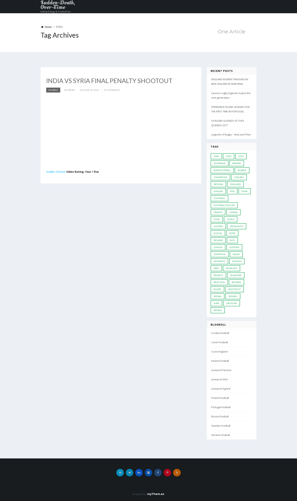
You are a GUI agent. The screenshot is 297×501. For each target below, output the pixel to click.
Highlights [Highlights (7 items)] (236, 226)
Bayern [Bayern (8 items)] (236, 163)
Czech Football (219, 342)
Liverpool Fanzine (221, 370)
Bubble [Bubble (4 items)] (242, 170)
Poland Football (220, 398)
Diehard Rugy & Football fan (56, 11)
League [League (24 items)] (218, 247)
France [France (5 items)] (218, 212)
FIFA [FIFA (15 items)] (232, 191)
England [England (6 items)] (235, 184)
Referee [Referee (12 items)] (236, 282)
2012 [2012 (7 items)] (241, 156)
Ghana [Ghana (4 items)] (233, 212)
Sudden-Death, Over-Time (58, 4)
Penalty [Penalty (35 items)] (218, 275)
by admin (69, 89)
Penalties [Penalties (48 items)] (231, 268)
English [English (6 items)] (218, 191)
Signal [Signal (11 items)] (217, 296)
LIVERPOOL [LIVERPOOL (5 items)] (220, 254)
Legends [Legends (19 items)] (234, 247)
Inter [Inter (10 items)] (232, 233)
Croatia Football (220, 333)
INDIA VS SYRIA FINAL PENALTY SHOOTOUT (112, 80)
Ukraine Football (220, 435)
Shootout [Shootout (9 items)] (234, 289)
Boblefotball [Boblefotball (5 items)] (222, 170)
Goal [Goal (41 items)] (217, 219)
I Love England (219, 351)
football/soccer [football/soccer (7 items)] (224, 205)
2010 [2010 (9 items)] (228, 156)
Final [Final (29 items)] (245, 191)
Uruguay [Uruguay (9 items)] (231, 303)
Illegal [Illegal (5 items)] (218, 233)
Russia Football (220, 416)
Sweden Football (220, 425)
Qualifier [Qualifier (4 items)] (236, 275)
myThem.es (155, 494)
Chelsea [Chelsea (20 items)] (239, 177)
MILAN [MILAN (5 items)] (236, 254)
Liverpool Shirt (219, 379)
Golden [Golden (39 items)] (218, 226)
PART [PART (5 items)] (216, 268)
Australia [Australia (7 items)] (219, 163)
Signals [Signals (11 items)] (232, 296)
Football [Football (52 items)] (219, 198)
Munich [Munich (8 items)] (237, 261)
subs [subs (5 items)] (216, 303)
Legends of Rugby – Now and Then (231, 134)
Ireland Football (220, 361)
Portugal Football (221, 407)
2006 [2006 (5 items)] (216, 156)
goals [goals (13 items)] (230, 219)
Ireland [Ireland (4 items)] (218, 240)
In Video (53, 89)
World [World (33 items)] (218, 310)
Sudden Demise (56, 171)
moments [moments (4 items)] (219, 261)
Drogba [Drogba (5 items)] (218, 184)
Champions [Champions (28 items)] (220, 177)
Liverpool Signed (220, 388)
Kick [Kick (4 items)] (232, 240)
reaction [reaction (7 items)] (219, 282)
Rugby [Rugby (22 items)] (217, 289)
